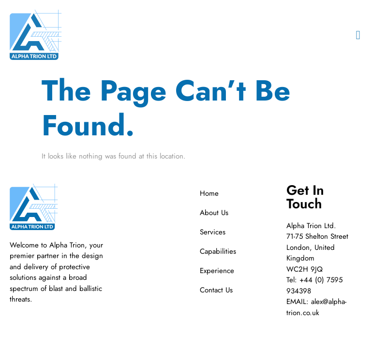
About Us (214, 212)
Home (209, 193)
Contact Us (216, 290)
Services (212, 232)
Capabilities (218, 251)
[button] (358, 35)
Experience (217, 270)
